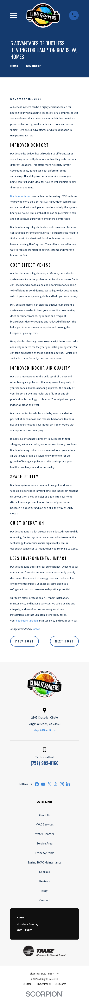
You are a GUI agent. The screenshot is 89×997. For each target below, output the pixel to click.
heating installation (27, 620)
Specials (44, 872)
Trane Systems (44, 853)
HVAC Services (44, 824)
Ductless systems (20, 196)
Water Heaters (44, 834)
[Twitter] (49, 784)
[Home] (43, 15)
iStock (36, 629)
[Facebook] (37, 784)
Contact (44, 900)
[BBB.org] (56, 784)
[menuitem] (27, 984)
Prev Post (24, 641)
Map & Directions (45, 730)
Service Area (45, 843)
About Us (44, 815)
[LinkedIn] (68, 784)
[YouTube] (43, 784)
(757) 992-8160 (44, 762)
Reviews (44, 881)
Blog (44, 891)
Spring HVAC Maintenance (44, 862)
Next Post (64, 641)
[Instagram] (62, 784)
